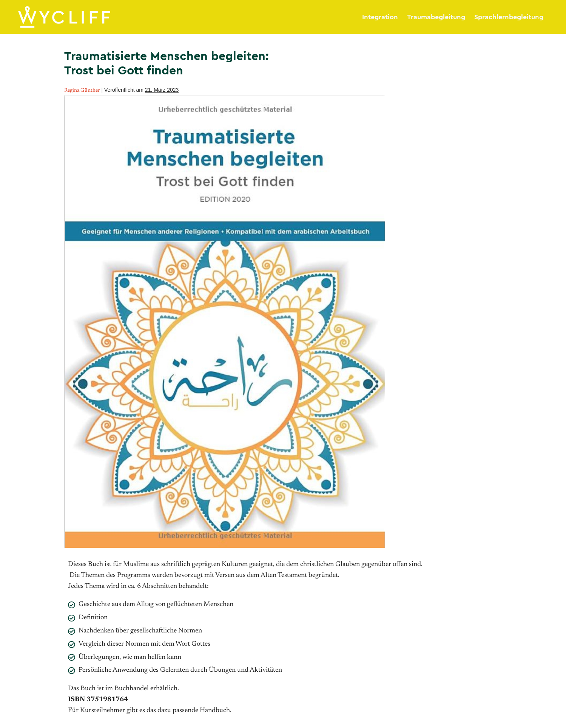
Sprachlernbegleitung (508, 17)
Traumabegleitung (436, 17)
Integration (380, 17)
